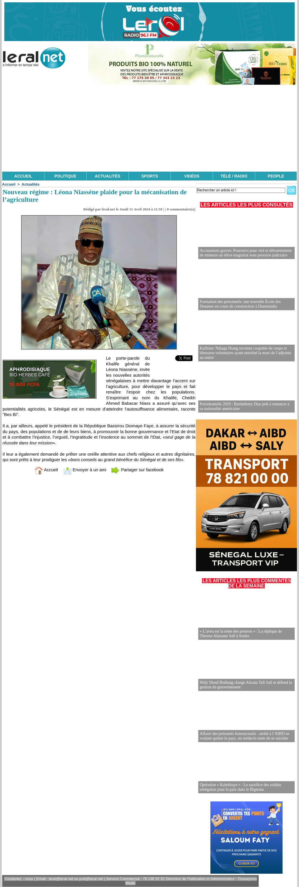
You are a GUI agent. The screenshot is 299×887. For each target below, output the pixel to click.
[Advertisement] (149, 128)
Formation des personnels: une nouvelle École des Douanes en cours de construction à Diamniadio (240, 304)
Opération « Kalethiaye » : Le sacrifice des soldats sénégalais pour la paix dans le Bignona (240, 787)
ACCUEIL (23, 176)
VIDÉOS (191, 176)
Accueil (8, 184)
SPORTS (149, 176)
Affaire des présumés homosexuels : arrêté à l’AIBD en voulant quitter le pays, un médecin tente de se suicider (244, 735)
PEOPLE (276, 176)
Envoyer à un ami (84, 469)
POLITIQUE (65, 176)
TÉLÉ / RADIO (233, 176)
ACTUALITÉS (107, 176)
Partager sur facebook (137, 469)
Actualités (31, 184)
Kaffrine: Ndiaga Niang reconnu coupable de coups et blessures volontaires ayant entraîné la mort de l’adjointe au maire (245, 353)
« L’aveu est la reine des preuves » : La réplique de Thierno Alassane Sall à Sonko (241, 633)
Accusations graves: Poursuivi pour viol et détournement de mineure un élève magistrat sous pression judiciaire (245, 252)
